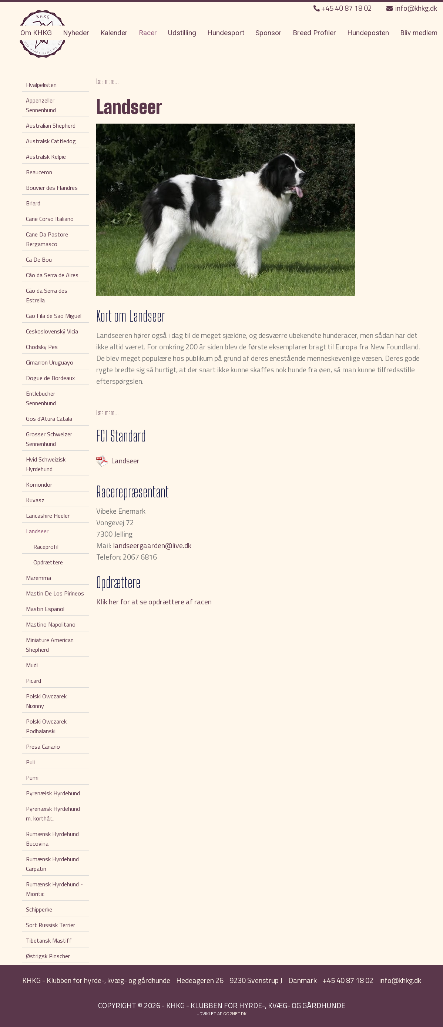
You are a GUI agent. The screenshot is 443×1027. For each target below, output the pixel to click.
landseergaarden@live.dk (152, 545)
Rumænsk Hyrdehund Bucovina (52, 838)
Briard (33, 203)
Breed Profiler (314, 32)
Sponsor (268, 32)
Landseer (37, 531)
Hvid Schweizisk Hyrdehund (46, 464)
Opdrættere (48, 562)
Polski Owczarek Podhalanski (46, 726)
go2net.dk (234, 1013)
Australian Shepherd (50, 125)
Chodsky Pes (42, 346)
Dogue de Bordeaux (50, 377)
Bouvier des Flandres (52, 187)
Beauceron (39, 172)
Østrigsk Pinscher (48, 956)
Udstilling (182, 32)
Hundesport (225, 32)
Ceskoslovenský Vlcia (52, 331)
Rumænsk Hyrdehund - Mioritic (54, 889)
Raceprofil (45, 546)
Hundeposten (368, 32)
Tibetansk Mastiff (49, 940)
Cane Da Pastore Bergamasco (47, 239)
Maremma (38, 577)
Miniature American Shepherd (50, 644)
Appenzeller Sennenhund (41, 105)
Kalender (114, 32)
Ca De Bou (39, 259)
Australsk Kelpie (46, 156)
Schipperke (39, 909)
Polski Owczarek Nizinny (46, 701)
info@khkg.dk (411, 8)
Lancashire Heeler (48, 515)
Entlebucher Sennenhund (41, 398)
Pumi (32, 777)
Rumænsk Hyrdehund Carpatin (52, 864)
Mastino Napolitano (50, 624)
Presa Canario (43, 746)
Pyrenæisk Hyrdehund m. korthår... (53, 813)
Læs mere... (107, 81)
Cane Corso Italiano (50, 218)
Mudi (32, 665)
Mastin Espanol (45, 608)
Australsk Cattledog (51, 141)
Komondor (39, 484)
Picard (33, 680)
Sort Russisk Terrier (50, 924)
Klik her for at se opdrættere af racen (154, 601)
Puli (30, 762)
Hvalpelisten (41, 84)
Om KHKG (36, 32)
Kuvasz (35, 500)
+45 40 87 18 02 (343, 8)
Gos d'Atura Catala (49, 418)
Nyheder (76, 32)
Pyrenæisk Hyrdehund (53, 793)
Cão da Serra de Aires (52, 275)
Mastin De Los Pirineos (55, 593)
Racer (148, 32)
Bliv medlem (418, 32)
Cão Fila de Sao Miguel (53, 315)
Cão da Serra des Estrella (46, 295)
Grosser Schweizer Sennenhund (49, 439)
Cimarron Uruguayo (49, 362)
